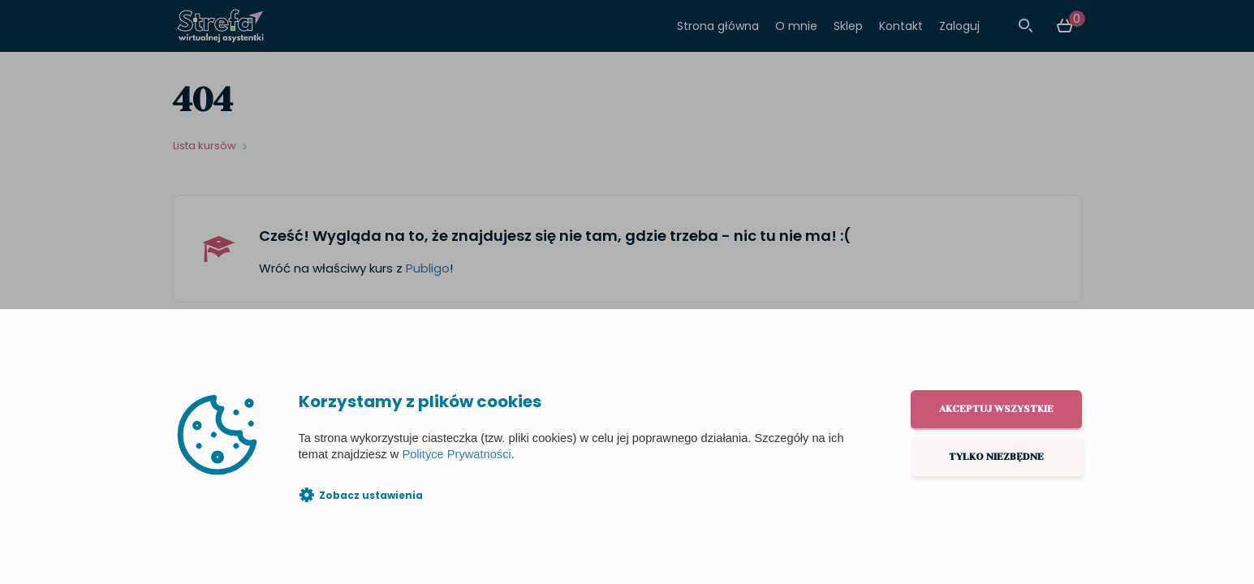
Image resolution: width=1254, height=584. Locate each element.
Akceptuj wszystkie (996, 408)
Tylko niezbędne (996, 456)
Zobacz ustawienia (371, 495)
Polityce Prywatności (456, 454)
